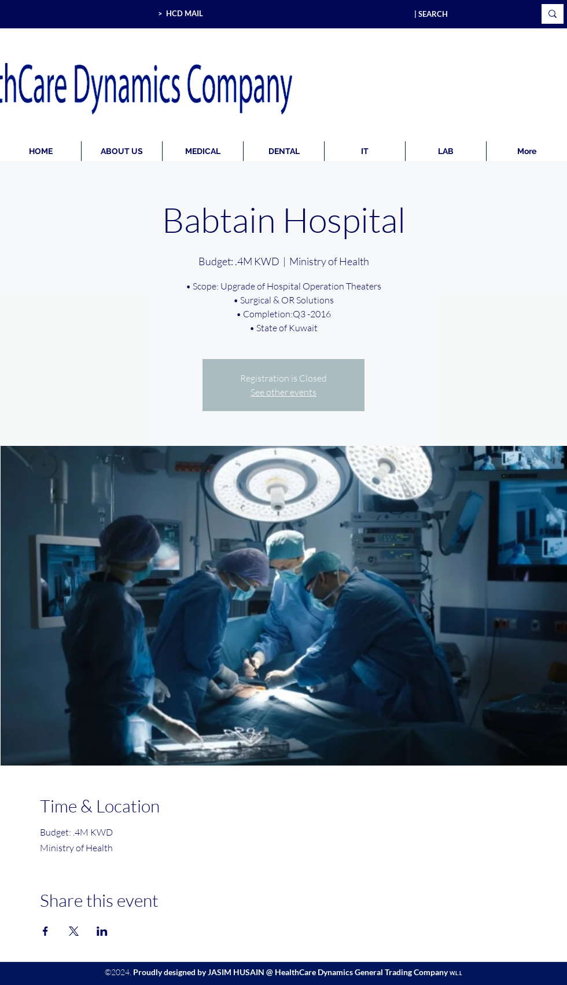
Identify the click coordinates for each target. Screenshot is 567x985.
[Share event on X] (73, 931)
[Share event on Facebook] (45, 931)
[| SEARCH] (465, 14)
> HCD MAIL (180, 13)
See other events (283, 392)
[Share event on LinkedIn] (102, 931)
